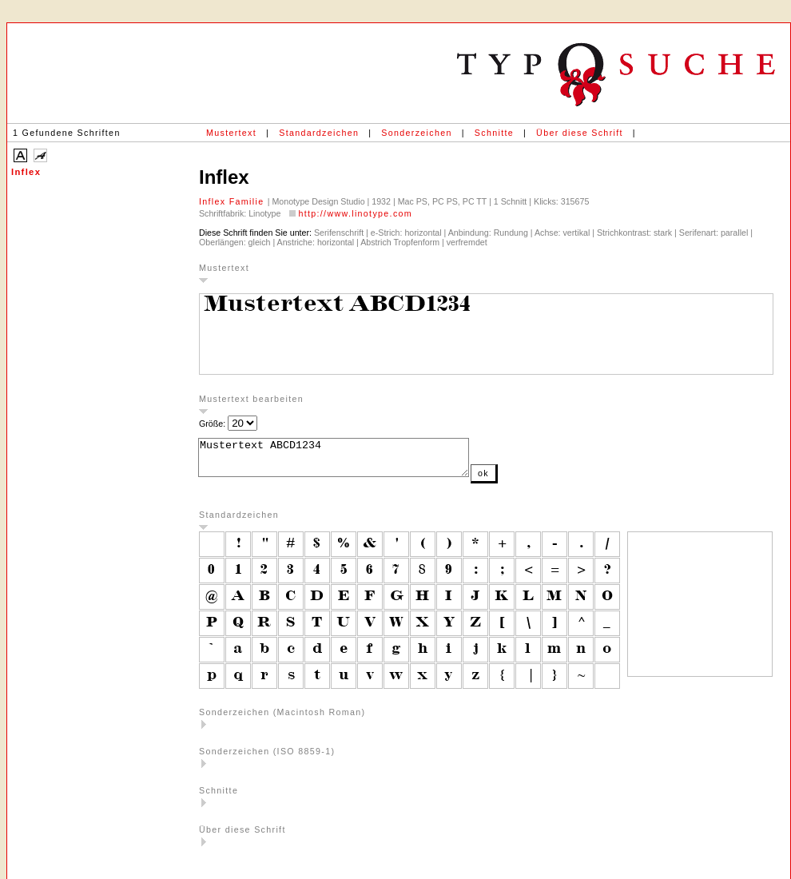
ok (515, 480)
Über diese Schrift (579, 132)
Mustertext (231, 132)
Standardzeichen (319, 132)
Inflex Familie (233, 201)
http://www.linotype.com (355, 213)
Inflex (26, 172)
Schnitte (494, 132)
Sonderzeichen (416, 132)
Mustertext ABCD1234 (349, 461)
